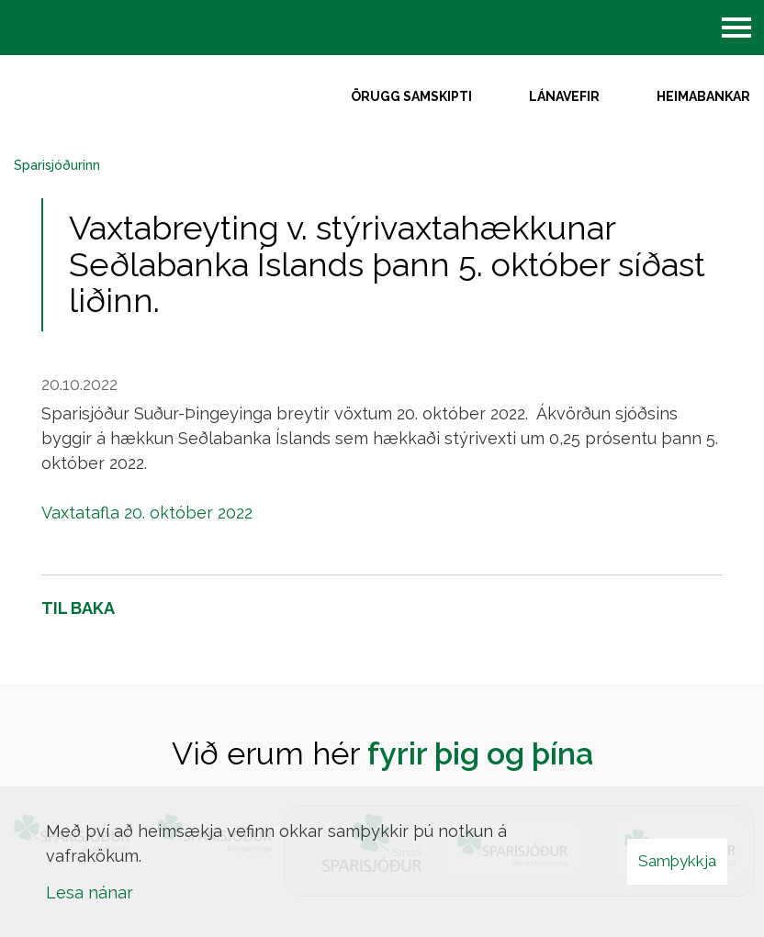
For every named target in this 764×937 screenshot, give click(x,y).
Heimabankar (703, 96)
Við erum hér (382, 753)
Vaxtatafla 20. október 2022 (147, 512)
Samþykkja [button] (677, 861)
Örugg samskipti (411, 96)
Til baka (78, 608)
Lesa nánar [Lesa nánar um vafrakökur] (89, 892)
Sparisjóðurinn (57, 165)
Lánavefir (564, 96)
